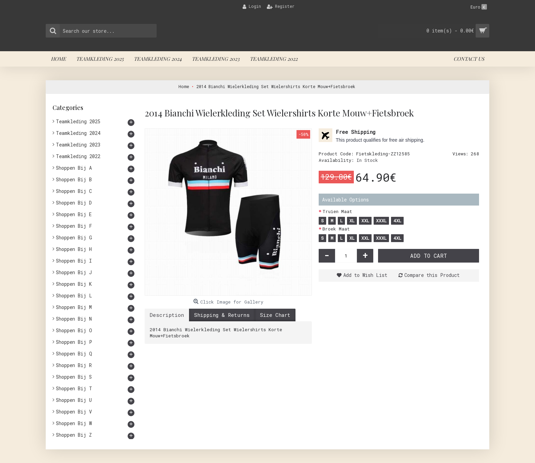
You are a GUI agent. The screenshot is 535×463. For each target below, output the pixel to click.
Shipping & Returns (222, 314)
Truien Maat (337, 211)
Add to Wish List (365, 275)
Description (167, 314)
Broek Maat (336, 229)
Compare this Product (432, 275)
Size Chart (275, 314)
